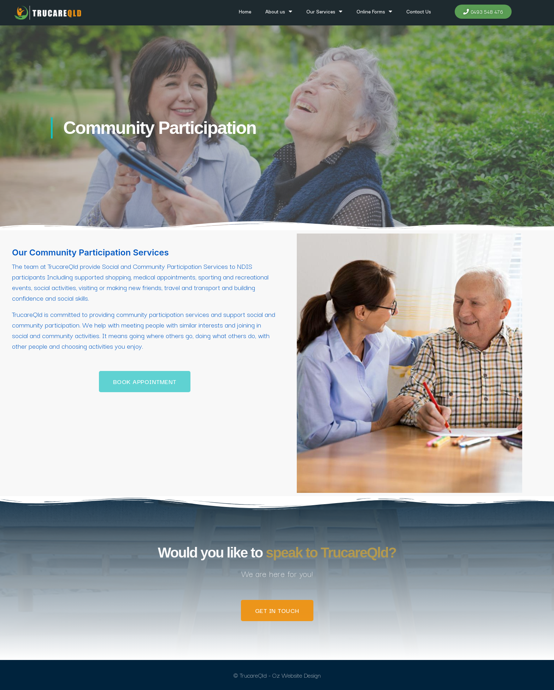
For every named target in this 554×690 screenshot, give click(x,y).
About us (278, 11)
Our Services (324, 11)
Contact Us (418, 11)
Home (245, 11)
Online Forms (374, 11)
